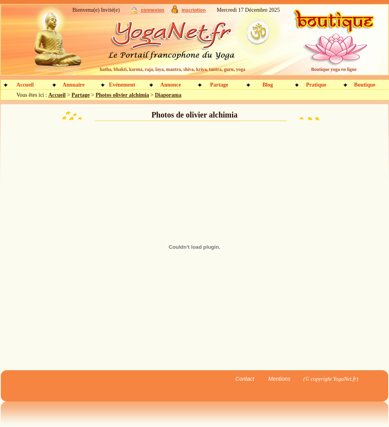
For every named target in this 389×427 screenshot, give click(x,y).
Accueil (25, 85)
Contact (244, 379)
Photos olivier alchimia (122, 95)
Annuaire (74, 85)
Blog (267, 85)
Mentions (279, 379)
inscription (193, 10)
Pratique (316, 85)
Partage (219, 85)
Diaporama (168, 95)
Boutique (364, 85)
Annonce (170, 85)
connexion (152, 10)
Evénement (122, 85)
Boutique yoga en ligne (334, 69)
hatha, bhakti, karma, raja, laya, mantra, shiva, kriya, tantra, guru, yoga (172, 69)
